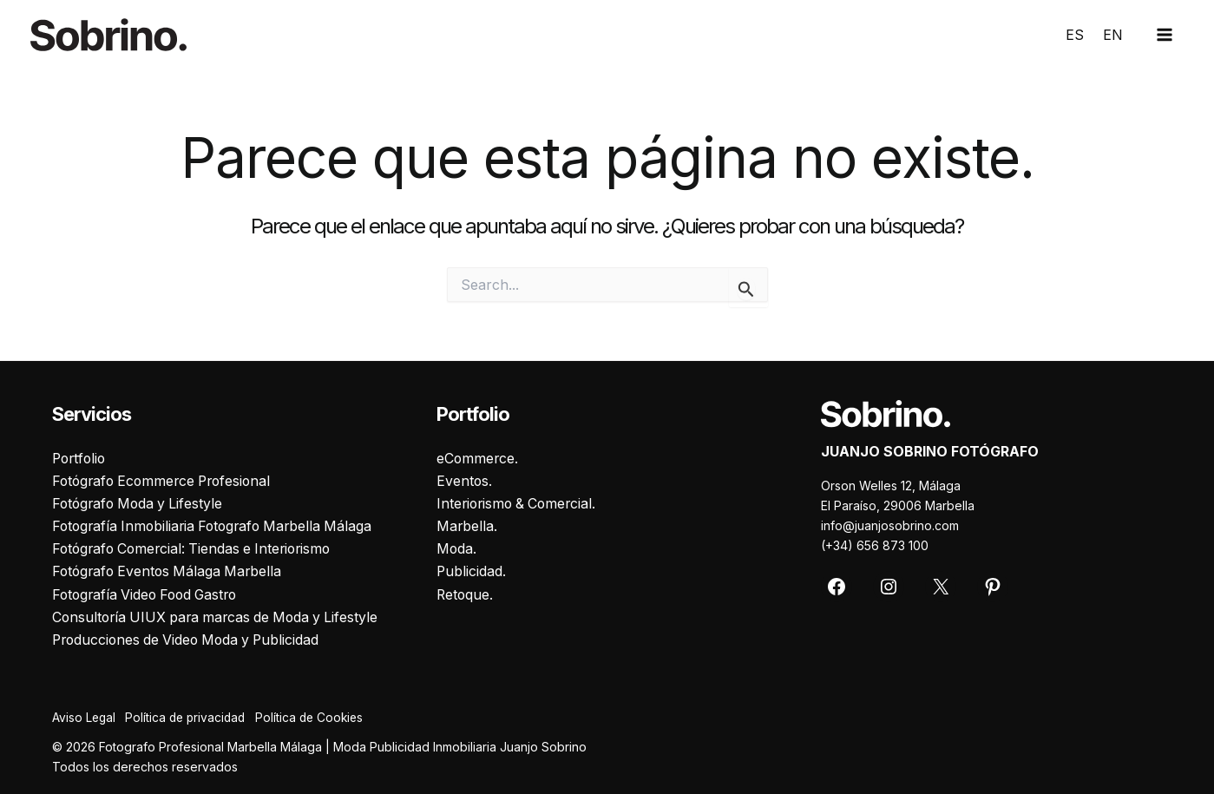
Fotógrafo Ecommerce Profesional (166, 480)
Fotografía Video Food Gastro (149, 594)
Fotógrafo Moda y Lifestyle (140, 502)
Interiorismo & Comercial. (519, 502)
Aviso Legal (84, 718)
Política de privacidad (191, 718)
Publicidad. (471, 571)
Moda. (456, 548)
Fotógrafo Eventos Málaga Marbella (170, 571)
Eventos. (464, 480)
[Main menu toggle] (1164, 34)
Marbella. (467, 525)
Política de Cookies (321, 718)
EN (1113, 34)
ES (1075, 34)
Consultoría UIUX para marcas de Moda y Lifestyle (220, 617)
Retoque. (465, 594)
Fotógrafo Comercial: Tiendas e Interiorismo (197, 548)
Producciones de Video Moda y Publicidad (190, 639)
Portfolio (80, 456)
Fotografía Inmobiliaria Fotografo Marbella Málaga (218, 525)
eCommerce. (478, 456)
